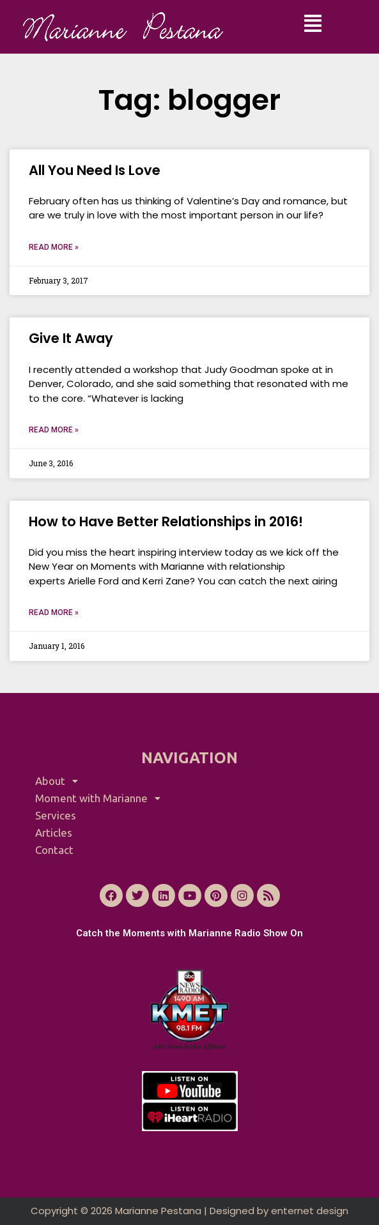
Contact (54, 850)
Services (55, 815)
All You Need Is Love (94, 170)
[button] (313, 23)
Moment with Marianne (101, 798)
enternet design (309, 1210)
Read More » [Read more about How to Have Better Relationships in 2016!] (54, 612)
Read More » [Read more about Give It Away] (54, 429)
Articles (53, 832)
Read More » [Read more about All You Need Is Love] (54, 247)
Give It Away (71, 338)
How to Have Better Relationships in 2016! (166, 521)
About (60, 780)
